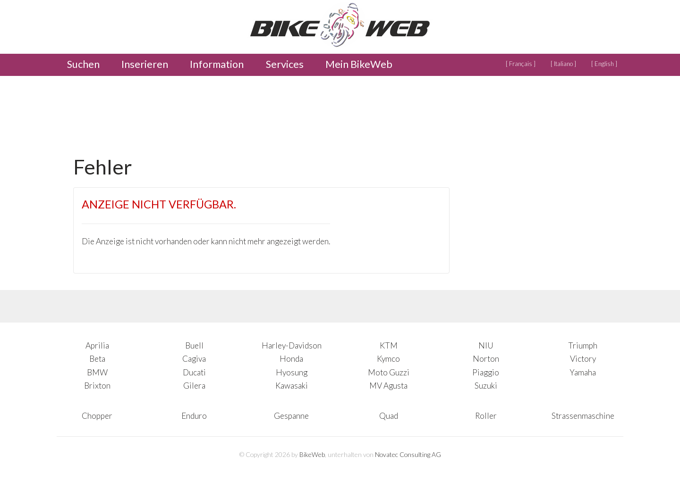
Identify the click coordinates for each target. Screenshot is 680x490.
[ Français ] (521, 63)
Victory (583, 359)
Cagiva (194, 359)
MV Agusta (388, 385)
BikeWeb (312, 454)
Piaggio (485, 372)
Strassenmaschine (583, 416)
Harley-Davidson (292, 345)
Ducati (194, 372)
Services (285, 64)
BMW (97, 372)
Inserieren (144, 64)
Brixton (97, 385)
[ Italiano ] (563, 63)
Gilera (194, 385)
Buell (194, 345)
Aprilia (97, 345)
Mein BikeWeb (358, 64)
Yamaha (583, 372)
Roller (486, 416)
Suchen (83, 64)
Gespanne (291, 416)
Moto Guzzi (388, 372)
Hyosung (291, 372)
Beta (97, 359)
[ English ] (604, 63)
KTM (389, 345)
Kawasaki (291, 385)
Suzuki (486, 385)
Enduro (194, 416)
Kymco (388, 359)
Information (217, 64)
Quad (388, 416)
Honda (291, 359)
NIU (485, 345)
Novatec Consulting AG (408, 454)
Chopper (97, 416)
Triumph (582, 345)
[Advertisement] (245, 112)
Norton (486, 359)
